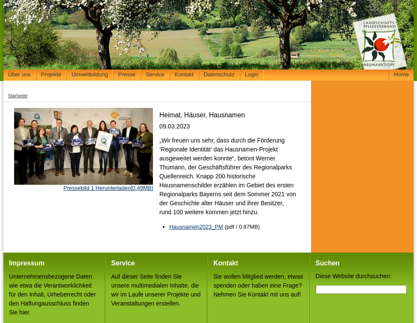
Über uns (19, 74)
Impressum (26, 263)
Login (251, 74)
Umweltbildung (89, 74)
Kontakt (184, 74)
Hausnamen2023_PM (196, 227)
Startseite (18, 95)
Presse (126, 74)
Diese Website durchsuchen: (354, 276)
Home (401, 74)
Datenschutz (219, 74)
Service (155, 74)
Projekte (51, 74)
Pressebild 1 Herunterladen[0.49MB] (108, 188)
